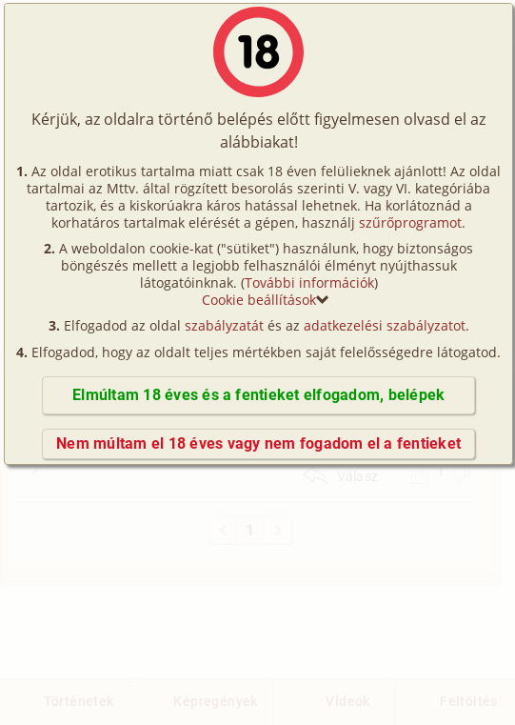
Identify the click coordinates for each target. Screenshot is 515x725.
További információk (309, 282)
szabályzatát (224, 325)
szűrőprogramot (410, 222)
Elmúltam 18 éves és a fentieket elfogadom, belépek (258, 395)
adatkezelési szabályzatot (384, 325)
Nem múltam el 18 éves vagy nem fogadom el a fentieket (258, 443)
